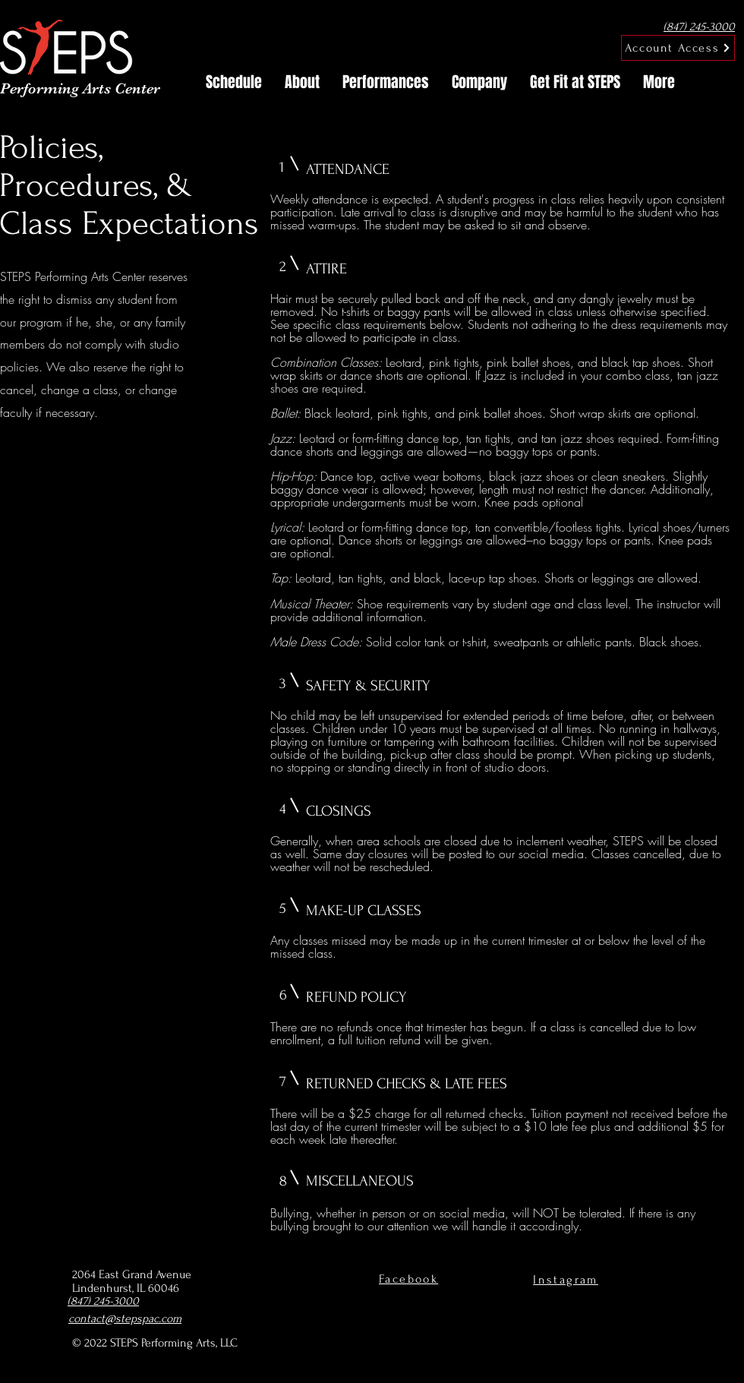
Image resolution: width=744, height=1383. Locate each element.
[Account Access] (678, 48)
